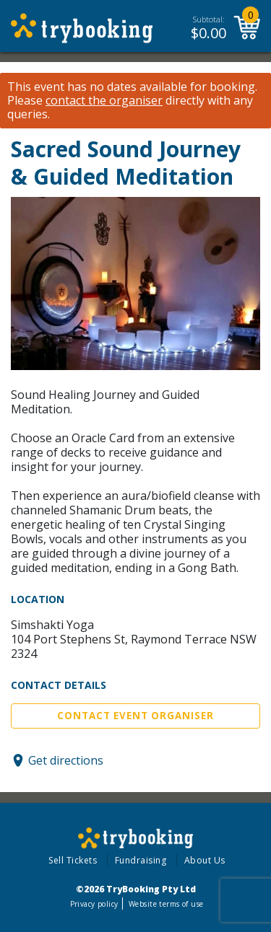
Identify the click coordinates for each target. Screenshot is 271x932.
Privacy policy (94, 904)
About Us (204, 860)
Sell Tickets (72, 860)
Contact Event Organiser (135, 715)
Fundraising (141, 860)
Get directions (65, 760)
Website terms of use (166, 904)
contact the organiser (104, 100)
